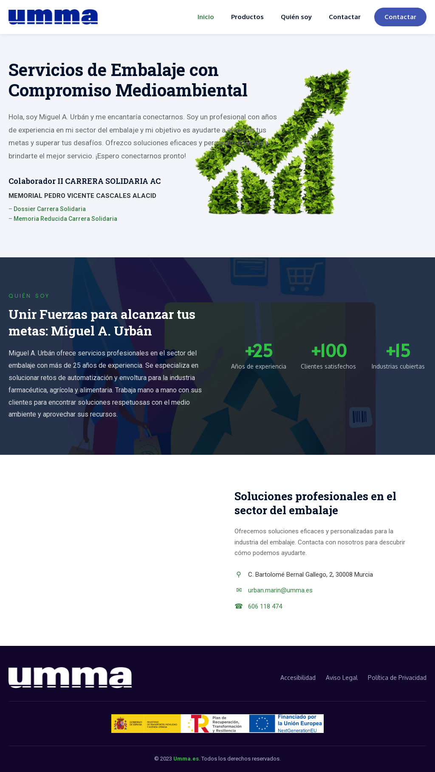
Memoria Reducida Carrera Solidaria (65, 218)
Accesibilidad (298, 677)
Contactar (345, 17)
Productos (247, 17)
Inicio (206, 17)
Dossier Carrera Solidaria (50, 209)
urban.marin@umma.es (280, 590)
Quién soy (296, 17)
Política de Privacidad (397, 677)
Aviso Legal (342, 677)
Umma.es (186, 758)
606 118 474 (265, 606)
